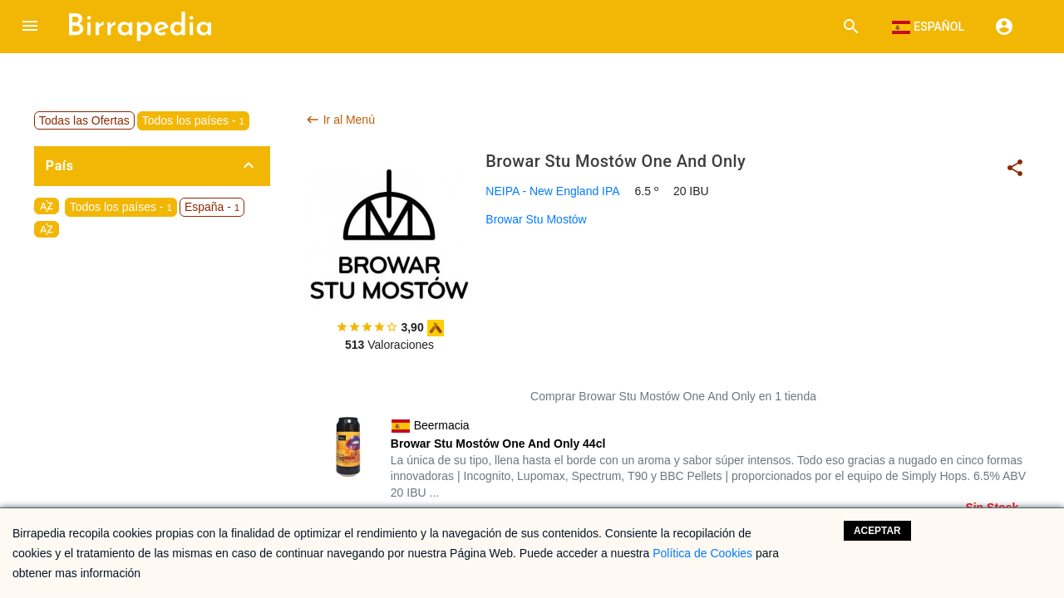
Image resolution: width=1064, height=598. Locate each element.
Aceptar (877, 531)
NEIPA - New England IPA (552, 191)
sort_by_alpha (46, 206)
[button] (30, 27)
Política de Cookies (702, 553)
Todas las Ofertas (84, 120)
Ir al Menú (340, 119)
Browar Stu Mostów (535, 219)
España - (212, 206)
